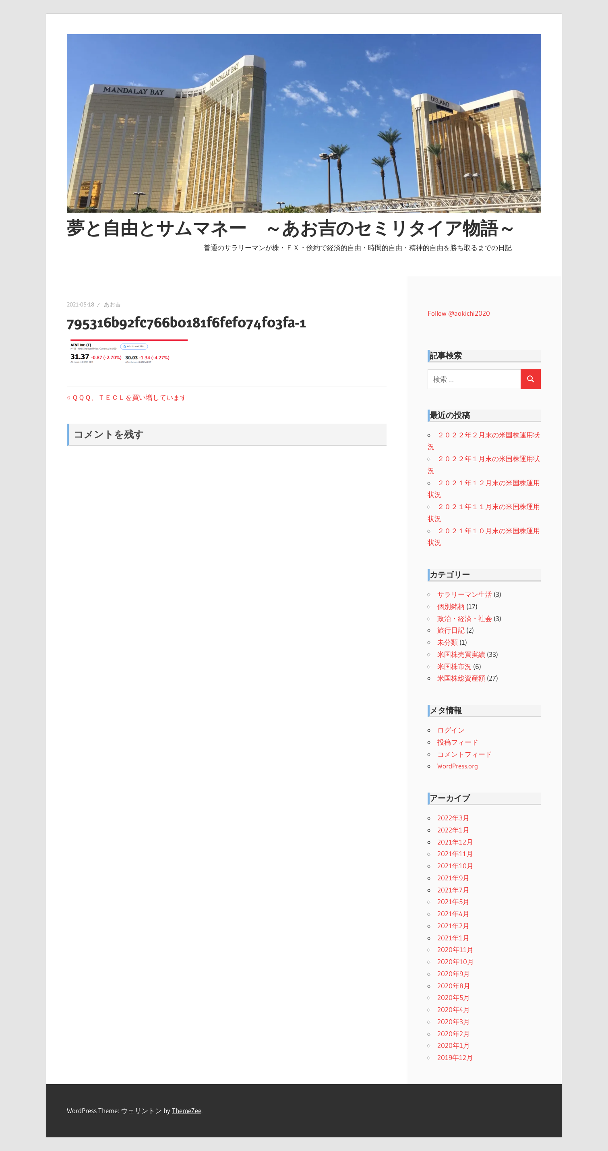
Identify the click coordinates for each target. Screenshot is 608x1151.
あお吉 (112, 304)
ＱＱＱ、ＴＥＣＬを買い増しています (129, 397)
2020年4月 (453, 1009)
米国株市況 (454, 666)
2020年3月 (453, 1021)
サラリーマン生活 (464, 594)
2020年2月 (453, 1033)
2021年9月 (453, 878)
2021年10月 (455, 865)
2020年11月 (455, 949)
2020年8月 (453, 985)
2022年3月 (453, 818)
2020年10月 (455, 961)
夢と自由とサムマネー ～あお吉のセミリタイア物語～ (291, 228)
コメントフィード (464, 754)
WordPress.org (457, 766)
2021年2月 (453, 925)
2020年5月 (453, 997)
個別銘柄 (451, 606)
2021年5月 (453, 901)
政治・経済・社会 (464, 618)
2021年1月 (453, 938)
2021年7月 (453, 890)
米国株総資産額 (461, 678)
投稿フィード (457, 742)
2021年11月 (455, 853)
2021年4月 (453, 913)
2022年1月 (453, 830)
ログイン (451, 730)
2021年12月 (455, 842)
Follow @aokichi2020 (459, 313)
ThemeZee (186, 1110)
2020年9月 (453, 973)
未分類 (447, 642)
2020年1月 (453, 1045)
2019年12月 (455, 1057)
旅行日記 (451, 630)
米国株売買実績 (461, 654)
